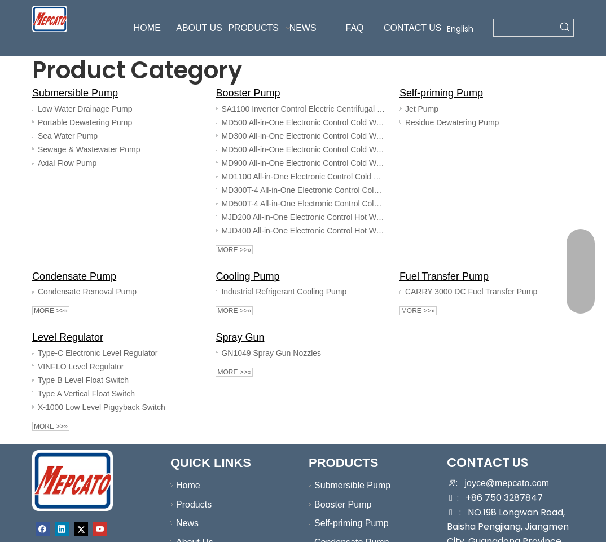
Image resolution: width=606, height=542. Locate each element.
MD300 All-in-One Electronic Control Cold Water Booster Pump (303, 135)
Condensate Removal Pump (87, 291)
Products (194, 504)
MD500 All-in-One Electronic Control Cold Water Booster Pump (303, 122)
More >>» (234, 250)
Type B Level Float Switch (83, 380)
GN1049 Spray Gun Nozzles (271, 353)
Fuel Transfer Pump (444, 276)
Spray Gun (240, 337)
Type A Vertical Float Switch (86, 393)
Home (188, 485)
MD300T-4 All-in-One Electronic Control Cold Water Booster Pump (303, 190)
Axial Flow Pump (67, 163)
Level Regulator (67, 337)
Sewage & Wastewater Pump (89, 149)
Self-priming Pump (441, 93)
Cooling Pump (247, 276)
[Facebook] (43, 529)
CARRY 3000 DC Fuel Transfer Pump (471, 291)
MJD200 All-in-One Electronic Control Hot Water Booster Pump (303, 217)
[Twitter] (81, 529)
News (187, 523)
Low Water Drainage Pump (85, 108)
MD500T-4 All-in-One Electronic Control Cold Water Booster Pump (303, 203)
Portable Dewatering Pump (85, 122)
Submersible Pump (75, 93)
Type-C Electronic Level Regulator (97, 353)
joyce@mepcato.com (506, 483)
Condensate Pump (74, 276)
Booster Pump (248, 93)
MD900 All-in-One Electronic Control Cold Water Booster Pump (303, 163)
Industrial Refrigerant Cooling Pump (283, 291)
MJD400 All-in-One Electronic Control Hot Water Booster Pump (303, 230)
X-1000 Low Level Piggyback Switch (101, 407)
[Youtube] (100, 529)
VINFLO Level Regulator (81, 366)
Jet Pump (421, 108)
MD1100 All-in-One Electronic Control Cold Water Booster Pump (303, 176)
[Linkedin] (62, 529)
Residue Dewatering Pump (452, 122)
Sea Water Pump (68, 135)
